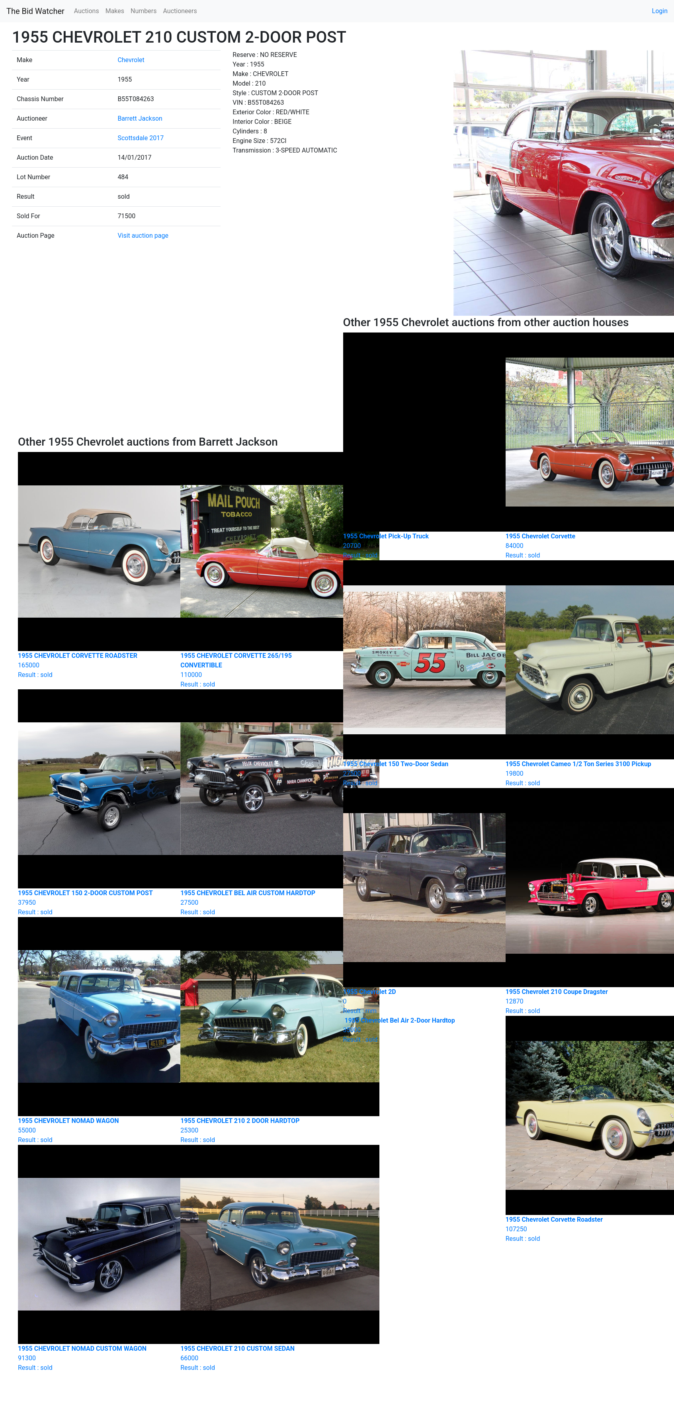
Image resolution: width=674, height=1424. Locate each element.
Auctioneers (180, 11)
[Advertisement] (174, 375)
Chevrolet (130, 60)
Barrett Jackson (139, 118)
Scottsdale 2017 (140, 138)
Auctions (86, 11)
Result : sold (418, 1030)
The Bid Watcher (35, 11)
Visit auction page (142, 235)
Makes (114, 11)
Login (660, 11)
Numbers (143, 11)
